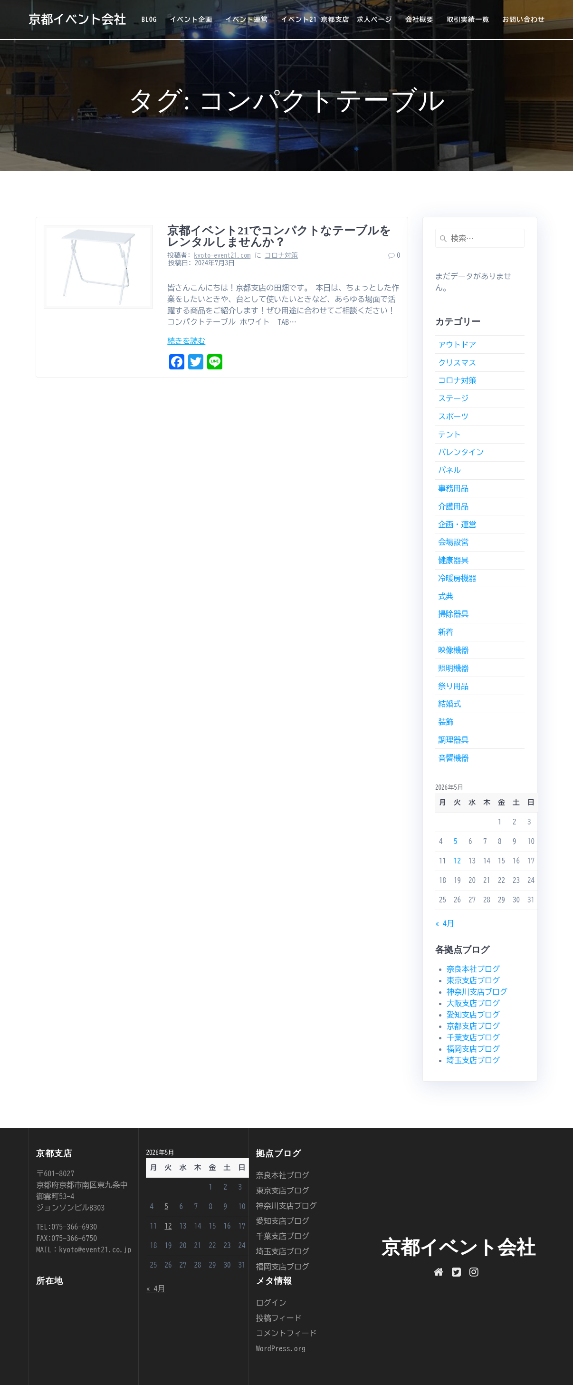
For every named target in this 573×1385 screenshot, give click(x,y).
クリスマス (457, 363)
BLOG (149, 19)
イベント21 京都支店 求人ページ (336, 19)
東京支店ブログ (473, 980)
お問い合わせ (523, 19)
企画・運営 (457, 524)
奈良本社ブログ (473, 969)
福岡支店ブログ (473, 1049)
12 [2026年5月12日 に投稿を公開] (457, 860)
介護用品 (453, 506)
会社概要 (419, 19)
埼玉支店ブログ (473, 1060)
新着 (445, 632)
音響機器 (453, 758)
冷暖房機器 (457, 578)
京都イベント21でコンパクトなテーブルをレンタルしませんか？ (279, 236)
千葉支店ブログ (473, 1037)
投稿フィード (279, 1318)
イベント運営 (246, 19)
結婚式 (449, 703)
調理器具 (453, 740)
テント (449, 434)
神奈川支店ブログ (477, 992)
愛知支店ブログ (473, 1014)
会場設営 (453, 542)
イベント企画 (191, 19)
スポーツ (453, 416)
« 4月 (444, 923)
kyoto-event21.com (222, 255)
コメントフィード (286, 1333)
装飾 (445, 722)
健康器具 (453, 560)
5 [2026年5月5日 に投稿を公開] (456, 841)
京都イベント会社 (77, 19)
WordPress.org (281, 1348)
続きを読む (186, 341)
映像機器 (453, 650)
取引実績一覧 (468, 19)
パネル (449, 470)
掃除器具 (453, 614)
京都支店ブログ (473, 1026)
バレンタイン (461, 452)
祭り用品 (453, 686)
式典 (445, 596)
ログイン (271, 1303)
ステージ (453, 398)
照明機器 (453, 668)
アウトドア (457, 345)
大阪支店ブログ (473, 1003)
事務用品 (453, 488)
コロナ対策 (281, 255)
